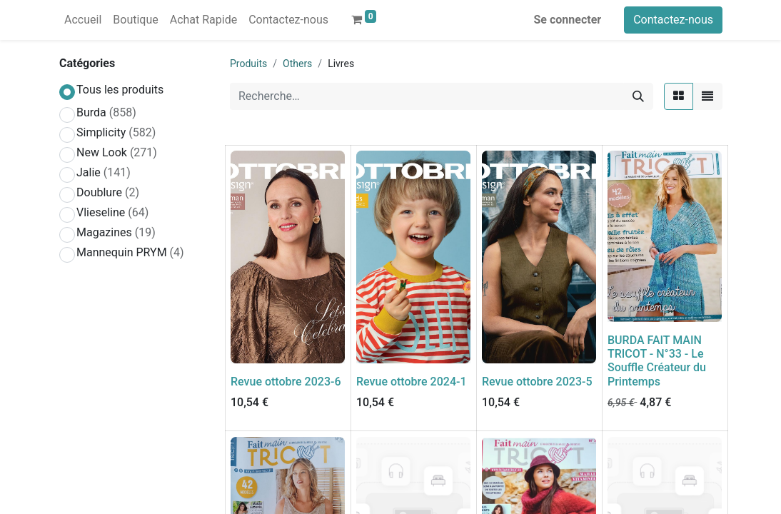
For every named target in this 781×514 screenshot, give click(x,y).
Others (297, 63)
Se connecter (568, 19)
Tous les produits (119, 89)
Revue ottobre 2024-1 (411, 381)
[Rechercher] (638, 96)
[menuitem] (83, 20)
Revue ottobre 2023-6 (286, 381)
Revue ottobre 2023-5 (537, 381)
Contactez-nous (673, 19)
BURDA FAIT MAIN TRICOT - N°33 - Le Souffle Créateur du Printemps (657, 360)
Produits (248, 63)
